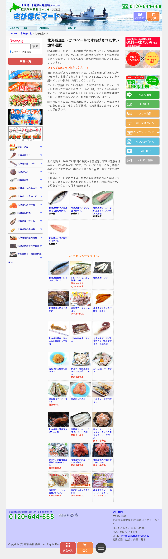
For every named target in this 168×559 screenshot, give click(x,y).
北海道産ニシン (100, 277)
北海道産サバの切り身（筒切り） (80, 209)
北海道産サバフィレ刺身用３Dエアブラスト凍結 (102, 210)
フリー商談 (145, 113)
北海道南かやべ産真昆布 (25, 246)
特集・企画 (19, 147)
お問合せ (139, 18)
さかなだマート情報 (18, 28)
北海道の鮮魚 (20, 213)
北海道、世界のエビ (23, 197)
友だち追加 (145, 94)
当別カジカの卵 (78, 399)
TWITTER (145, 151)
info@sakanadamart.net (135, 535)
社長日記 (145, 104)
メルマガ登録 (145, 160)
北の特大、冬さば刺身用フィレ (58, 239)
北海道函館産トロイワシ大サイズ (58, 279)
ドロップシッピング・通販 (145, 132)
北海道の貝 (19, 172)
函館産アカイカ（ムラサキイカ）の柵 (80, 431)
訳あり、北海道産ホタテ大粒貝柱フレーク (80, 371)
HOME (14, 33)
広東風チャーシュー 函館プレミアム (59, 491)
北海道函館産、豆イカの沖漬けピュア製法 (58, 341)
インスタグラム (145, 141)
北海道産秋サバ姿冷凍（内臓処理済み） (58, 209)
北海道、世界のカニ (23, 188)
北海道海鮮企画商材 (23, 238)
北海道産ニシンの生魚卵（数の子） (102, 309)
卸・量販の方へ (145, 123)
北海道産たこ (20, 155)
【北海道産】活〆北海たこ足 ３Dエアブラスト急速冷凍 (102, 341)
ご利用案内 (44, 28)
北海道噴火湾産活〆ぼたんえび (58, 431)
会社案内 (117, 512)
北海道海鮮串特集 (22, 229)
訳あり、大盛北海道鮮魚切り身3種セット (58, 462)
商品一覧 (72, 28)
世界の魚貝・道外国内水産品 (25, 258)
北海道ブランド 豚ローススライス (102, 491)
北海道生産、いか (22, 164)
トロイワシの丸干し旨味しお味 (80, 279)
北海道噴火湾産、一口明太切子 (80, 461)
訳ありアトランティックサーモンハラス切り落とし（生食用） (102, 433)
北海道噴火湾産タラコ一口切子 (102, 461)
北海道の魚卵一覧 (22, 205)
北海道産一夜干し (22, 221)
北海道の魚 (26, 33)
